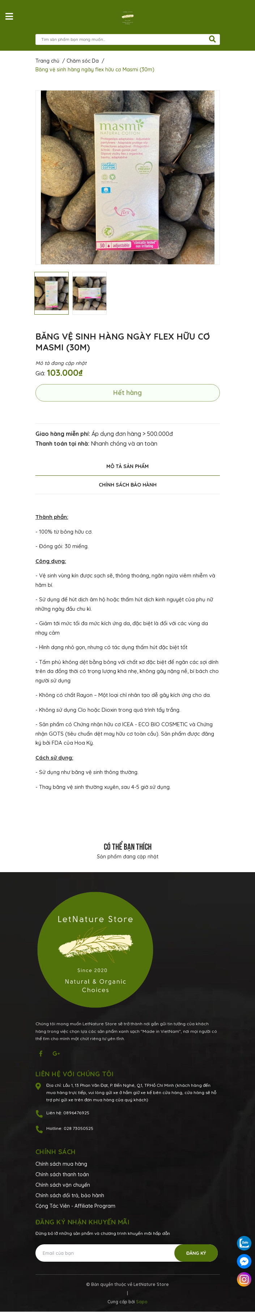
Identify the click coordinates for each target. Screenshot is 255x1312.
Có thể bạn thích (128, 845)
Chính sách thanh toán (62, 1174)
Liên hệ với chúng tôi (74, 1074)
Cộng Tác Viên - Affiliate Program (75, 1206)
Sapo (142, 1301)
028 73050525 (78, 1128)
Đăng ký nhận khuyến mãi (82, 1222)
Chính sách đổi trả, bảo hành (69, 1195)
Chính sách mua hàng (61, 1164)
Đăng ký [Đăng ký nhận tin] (196, 1253)
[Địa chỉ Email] (126, 1253)
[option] (127, 177)
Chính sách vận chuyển (62, 1185)
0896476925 (76, 1112)
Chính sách (55, 1152)
